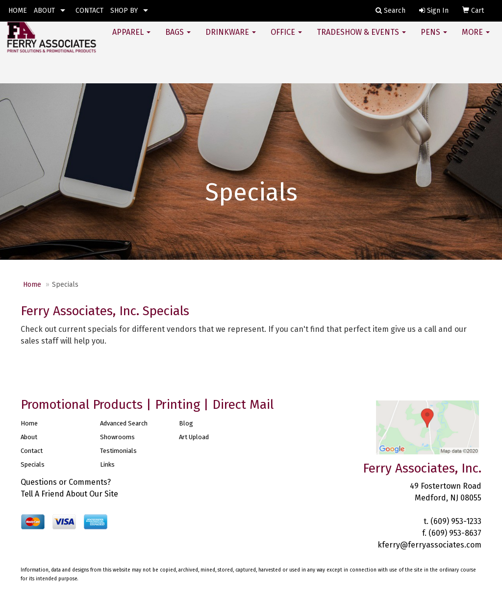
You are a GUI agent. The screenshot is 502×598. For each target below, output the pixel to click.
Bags (178, 39)
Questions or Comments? (66, 482)
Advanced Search (124, 423)
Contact (32, 450)
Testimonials (118, 450)
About (29, 437)
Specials (33, 464)
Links (107, 464)
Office (286, 39)
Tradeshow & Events (361, 39)
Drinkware (230, 39)
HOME (17, 10)
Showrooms (117, 437)
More (476, 39)
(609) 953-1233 (455, 521)
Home (32, 284)
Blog (186, 423)
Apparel (131, 39)
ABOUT (44, 10)
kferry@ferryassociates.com (429, 544)
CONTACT (89, 10)
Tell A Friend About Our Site (69, 493)
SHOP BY (124, 10)
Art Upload (194, 437)
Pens (434, 39)
